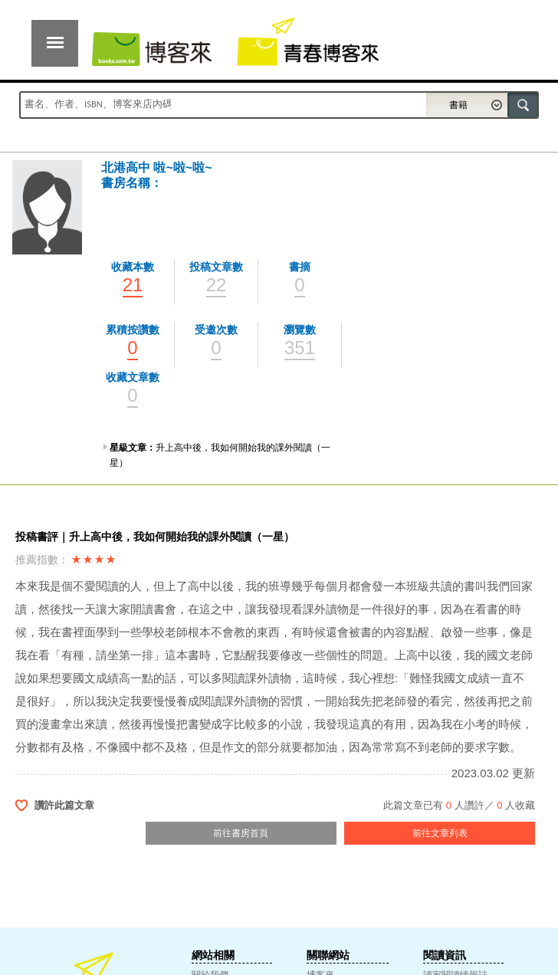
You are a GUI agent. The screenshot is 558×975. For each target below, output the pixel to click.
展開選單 (54, 43)
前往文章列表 (440, 833)
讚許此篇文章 (64, 805)
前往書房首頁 (240, 833)
